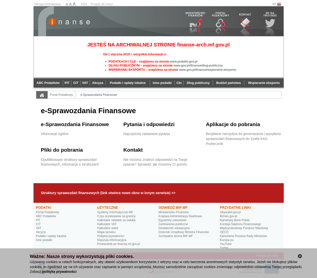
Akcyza (41, 232)
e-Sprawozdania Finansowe (98, 95)
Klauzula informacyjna (111, 240)
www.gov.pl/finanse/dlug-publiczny (198, 65)
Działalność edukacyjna (174, 228)
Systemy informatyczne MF (115, 212)
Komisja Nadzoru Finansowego (240, 224)
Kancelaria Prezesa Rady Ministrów (243, 236)
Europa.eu (227, 240)
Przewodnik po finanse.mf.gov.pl (118, 244)
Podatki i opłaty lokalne (51, 236)
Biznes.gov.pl (228, 216)
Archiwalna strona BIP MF (176, 236)
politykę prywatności (59, 272)
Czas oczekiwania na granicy (116, 216)
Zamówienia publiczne (173, 224)
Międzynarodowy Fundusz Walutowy (244, 228)
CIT (38, 224)
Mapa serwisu (106, 232)
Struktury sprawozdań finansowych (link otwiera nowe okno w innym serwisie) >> (108, 193)
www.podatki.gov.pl (183, 61)
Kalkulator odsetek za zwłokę (116, 220)
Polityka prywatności (110, 236)
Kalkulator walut (107, 228)
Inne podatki (44, 240)
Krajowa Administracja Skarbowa (180, 216)
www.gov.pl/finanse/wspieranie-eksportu (207, 69)
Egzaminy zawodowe (173, 220)
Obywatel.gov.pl (230, 212)
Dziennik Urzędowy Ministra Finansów (184, 232)
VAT (38, 228)
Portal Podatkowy (61, 95)
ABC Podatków (46, 216)
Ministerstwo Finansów (174, 212)
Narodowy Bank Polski (235, 220)
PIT (38, 220)
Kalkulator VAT (107, 224)
